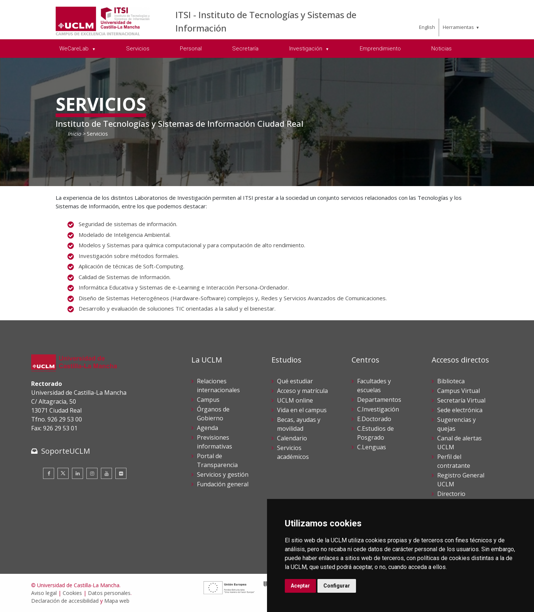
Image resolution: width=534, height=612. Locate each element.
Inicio (74, 133)
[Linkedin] (77, 473)
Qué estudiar (295, 381)
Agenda (207, 428)
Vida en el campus (302, 410)
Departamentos (379, 400)
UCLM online (295, 400)
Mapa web (116, 600)
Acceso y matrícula (302, 391)
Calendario (292, 438)
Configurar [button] (336, 586)
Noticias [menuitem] (441, 48)
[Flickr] (120, 473)
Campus (208, 400)
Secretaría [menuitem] (245, 48)
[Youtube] (106, 473)
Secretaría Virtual (461, 400)
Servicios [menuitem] (137, 48)
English (427, 27)
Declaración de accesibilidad (65, 600)
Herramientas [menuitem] (458, 27)
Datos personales (109, 592)
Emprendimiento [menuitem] (380, 48)
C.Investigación (378, 409)
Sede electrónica (459, 410)
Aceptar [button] (300, 586)
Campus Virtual (458, 391)
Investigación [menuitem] (306, 48)
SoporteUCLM (65, 451)
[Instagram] (92, 473)
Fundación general (222, 484)
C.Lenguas (371, 447)
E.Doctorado (374, 419)
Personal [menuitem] (191, 48)
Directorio (451, 494)
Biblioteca (451, 381)
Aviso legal (44, 592)
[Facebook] (48, 473)
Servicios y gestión (222, 474)
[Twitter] (63, 473)
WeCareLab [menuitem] (74, 48)
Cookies (72, 592)
